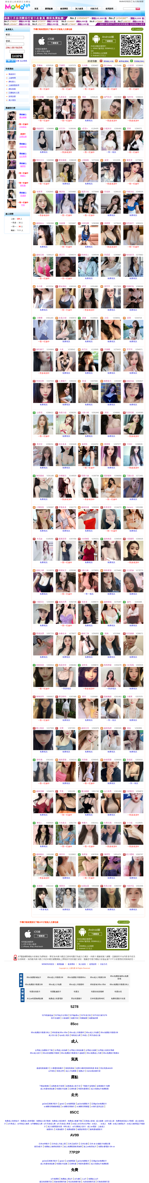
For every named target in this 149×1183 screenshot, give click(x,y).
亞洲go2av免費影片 (99, 1104)
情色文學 (60, 1071)
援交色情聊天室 (45, 1182)
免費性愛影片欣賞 (118, 999)
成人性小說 (53, 1035)
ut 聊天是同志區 (97, 1107)
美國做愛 (83, 1018)
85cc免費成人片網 (94, 1053)
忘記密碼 (23, 61)
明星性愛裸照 (83, 1089)
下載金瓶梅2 (44, 1086)
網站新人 (12, 82)
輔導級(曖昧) (124, 61)
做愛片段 (74, 1018)
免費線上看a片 (66, 1179)
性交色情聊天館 (74, 1182)
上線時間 (12, 78)
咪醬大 (23, 176)
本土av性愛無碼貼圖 (35, 999)
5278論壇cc (74, 1015)
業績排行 (12, 74)
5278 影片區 (86, 1015)
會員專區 (71, 964)
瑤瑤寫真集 (69, 1068)
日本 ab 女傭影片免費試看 (100, 1144)
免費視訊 (89, 121)
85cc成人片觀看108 (55, 977)
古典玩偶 (23, 137)
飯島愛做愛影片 (96, 1129)
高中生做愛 (55, 1018)
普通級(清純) (139, 61)
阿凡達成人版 (95, 1035)
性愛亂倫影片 (55, 992)
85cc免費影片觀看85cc (76, 977)
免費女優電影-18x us (106, 1147)
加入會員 (82, 964)
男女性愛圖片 (76, 999)
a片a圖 (77, 1179)
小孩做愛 (65, 1018)
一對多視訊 (66, 689)
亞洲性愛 (72, 1089)
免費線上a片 (93, 1179)
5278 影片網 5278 (100, 1015)
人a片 (84, 1179)
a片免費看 (55, 1179)
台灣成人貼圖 (90, 1050)
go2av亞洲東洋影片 (50, 1104)
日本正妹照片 (73, 1144)
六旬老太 (23, 127)
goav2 (62, 1104)
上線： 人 (16, 219)
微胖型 (23, 166)
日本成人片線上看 (59, 1144)
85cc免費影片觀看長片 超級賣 (73, 1053)
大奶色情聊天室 (89, 1182)
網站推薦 (12, 89)
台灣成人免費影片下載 (44, 1050)
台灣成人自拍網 (61, 1050)
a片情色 (51, 1071)
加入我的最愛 (138, 1)
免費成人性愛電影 (56, 999)
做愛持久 (50, 1129)
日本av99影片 (44, 1144)
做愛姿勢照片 (82, 1129)
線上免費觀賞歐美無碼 (73, 1147)
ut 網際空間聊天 (68, 1107)
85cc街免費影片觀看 (51, 1053)
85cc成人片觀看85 (76, 984)
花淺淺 (23, 196)
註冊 (17, 61)
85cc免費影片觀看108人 (119, 984)
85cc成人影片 (35, 1053)
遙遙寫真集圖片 (42, 1068)
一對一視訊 (111, 152)
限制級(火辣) (109, 61)
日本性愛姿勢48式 (97, 999)
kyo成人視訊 (64, 1035)
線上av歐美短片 (90, 1147)
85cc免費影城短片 (34, 977)
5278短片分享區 (61, 1015)
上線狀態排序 (14, 85)
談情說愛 (12, 96)
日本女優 (84, 1144)
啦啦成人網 (75, 1035)
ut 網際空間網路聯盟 (52, 1107)
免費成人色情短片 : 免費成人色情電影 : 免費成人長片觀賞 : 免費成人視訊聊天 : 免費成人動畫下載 (43, 1121)
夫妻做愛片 (60, 1129)
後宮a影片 (38, 1147)
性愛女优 (118, 992)
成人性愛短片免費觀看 (100, 1089)
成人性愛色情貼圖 (47, 1089)
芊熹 (23, 205)
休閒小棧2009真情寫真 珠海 (87, 1068)
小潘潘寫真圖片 (57, 1068)
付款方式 (103, 964)
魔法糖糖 (23, 117)
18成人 (85, 1035)
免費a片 (81, 1071)
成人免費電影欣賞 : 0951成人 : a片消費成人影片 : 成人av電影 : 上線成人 (76, 1127)
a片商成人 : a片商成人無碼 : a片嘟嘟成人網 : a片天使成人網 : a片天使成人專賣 (39, 1124)
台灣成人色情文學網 (106, 1050)
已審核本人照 (14, 93)
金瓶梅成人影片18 (73, 1086)
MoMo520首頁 (125, 1)
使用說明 (92, 964)
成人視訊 (12, 100)
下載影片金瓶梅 (88, 1086)
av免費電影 (70, 1104)
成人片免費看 (71, 1071)
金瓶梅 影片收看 (57, 1086)
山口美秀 (23, 156)
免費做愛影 (71, 1129)
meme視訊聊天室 (94, 1071)
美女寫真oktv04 (106, 1068)
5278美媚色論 (47, 1015)
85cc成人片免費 (55, 984)
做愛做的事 (93, 1018)
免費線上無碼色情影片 (53, 1147)
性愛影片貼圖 (61, 1089)
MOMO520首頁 (48, 964)
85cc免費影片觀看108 (34, 984)
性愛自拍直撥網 (97, 992)
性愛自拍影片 (35, 992)
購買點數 (60, 964)
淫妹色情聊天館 (60, 1182)
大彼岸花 (23, 147)
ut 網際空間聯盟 (83, 1107)
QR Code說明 (137, 29)
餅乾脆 (23, 185)
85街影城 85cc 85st (98, 984)
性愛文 (76, 992)
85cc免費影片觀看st (111, 1053)
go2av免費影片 (83, 1104)
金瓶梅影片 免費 (103, 1086)
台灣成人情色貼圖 (76, 1050)
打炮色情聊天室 (103, 1182)
